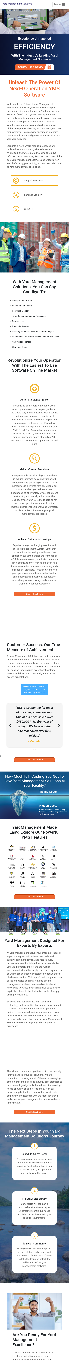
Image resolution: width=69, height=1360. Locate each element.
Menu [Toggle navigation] (59, 4)
